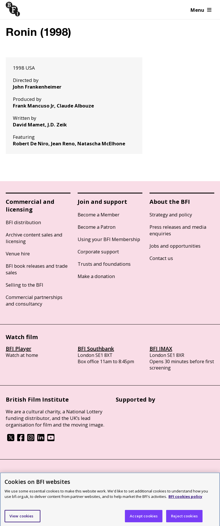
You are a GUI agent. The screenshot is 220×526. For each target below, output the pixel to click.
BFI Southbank (96, 348)
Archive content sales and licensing (34, 238)
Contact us (161, 258)
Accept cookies (144, 518)
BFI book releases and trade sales (37, 269)
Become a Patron (96, 227)
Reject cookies (184, 518)
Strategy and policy (171, 214)
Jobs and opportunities (175, 246)
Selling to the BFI (24, 284)
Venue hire (18, 253)
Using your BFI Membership (109, 239)
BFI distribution (23, 222)
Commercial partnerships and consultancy (34, 300)
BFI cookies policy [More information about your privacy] (185, 498)
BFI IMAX (161, 348)
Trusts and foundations (104, 264)
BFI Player (18, 348)
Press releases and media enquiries (178, 230)
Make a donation (96, 276)
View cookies (21, 518)
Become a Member (98, 214)
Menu (200, 10)
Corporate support (98, 251)
